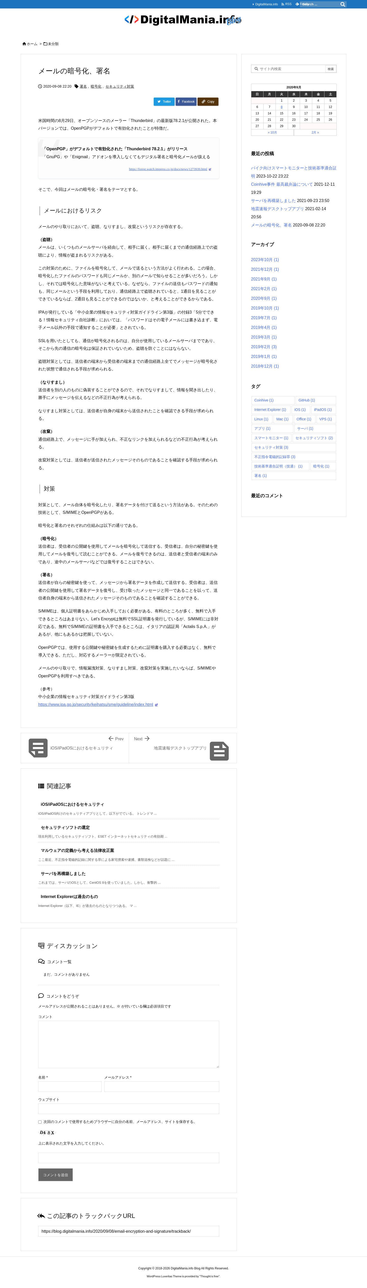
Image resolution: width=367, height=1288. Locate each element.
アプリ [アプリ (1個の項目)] (262, 428)
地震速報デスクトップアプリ (277, 209)
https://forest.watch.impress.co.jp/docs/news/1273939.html (168, 169)
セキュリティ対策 (120, 86)
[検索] (343, 4)
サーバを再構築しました (63, 873)
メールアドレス (118, 1077)
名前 (43, 1077)
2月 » (315, 132)
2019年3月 (264, 337)
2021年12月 (265, 269)
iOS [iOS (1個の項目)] (300, 410)
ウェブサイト (49, 1099)
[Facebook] (186, 102)
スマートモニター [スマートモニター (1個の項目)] (271, 438)
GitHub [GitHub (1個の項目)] (306, 400)
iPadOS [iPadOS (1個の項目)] (323, 410)
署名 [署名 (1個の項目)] (260, 476)
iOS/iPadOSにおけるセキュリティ (72, 804)
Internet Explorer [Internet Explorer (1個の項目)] (270, 410)
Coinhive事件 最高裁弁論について (282, 184)
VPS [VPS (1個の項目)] (325, 419)
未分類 (53, 44)
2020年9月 (264, 298)
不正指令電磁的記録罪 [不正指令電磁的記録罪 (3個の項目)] (274, 457)
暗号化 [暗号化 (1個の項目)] (321, 466)
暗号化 (96, 86)
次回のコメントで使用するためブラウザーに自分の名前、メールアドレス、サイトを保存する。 (120, 1122)
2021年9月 (264, 279)
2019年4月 (264, 327)
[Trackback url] (128, 1231)
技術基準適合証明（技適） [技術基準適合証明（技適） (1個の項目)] (278, 466)
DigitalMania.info (266, 4)
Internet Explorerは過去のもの (69, 896)
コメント (45, 1017)
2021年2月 (264, 289)
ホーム (32, 44)
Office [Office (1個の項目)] (304, 419)
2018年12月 (265, 366)
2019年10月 (265, 308)
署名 (83, 86)
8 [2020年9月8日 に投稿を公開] (282, 107)
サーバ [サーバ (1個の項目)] (305, 428)
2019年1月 (264, 356)
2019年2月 (264, 347)
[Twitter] (164, 102)
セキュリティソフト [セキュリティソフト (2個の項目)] (314, 438)
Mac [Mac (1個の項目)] (282, 419)
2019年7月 (264, 318)
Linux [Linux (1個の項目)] (261, 419)
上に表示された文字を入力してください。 (72, 1143)
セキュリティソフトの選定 (65, 827)
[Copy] (208, 102)
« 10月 (272, 132)
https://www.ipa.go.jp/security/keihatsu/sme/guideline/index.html (95, 704)
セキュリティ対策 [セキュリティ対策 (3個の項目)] (271, 447)
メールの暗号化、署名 (271, 225)
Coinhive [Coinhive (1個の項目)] (263, 400)
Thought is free (209, 1276)
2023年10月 (265, 260)
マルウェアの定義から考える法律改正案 (77, 850)
